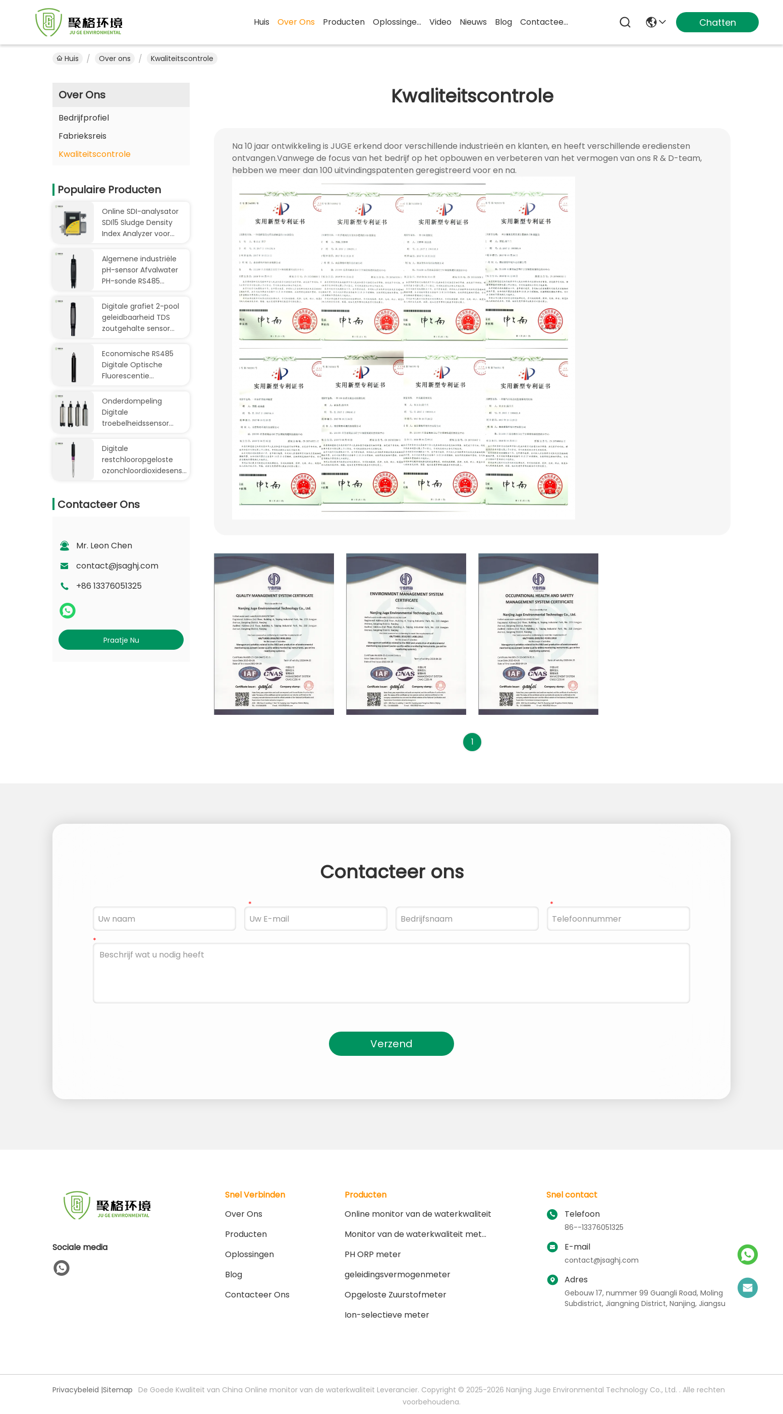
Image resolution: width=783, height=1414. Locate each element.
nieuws (473, 22)
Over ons (115, 58)
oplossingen (397, 22)
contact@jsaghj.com (117, 566)
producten (344, 22)
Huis (261, 22)
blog (503, 22)
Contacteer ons (257, 1294)
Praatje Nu (121, 640)
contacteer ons (544, 22)
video (440, 22)
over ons (296, 22)
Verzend (391, 1044)
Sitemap (118, 1390)
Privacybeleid (75, 1390)
